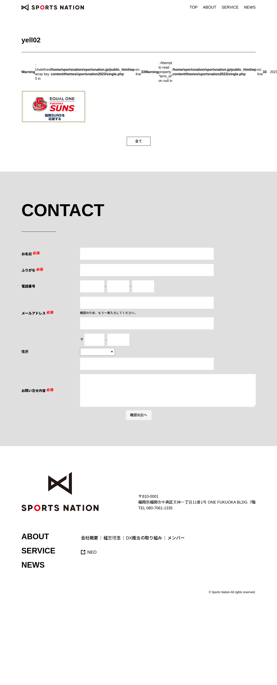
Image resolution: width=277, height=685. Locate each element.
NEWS (250, 7)
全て (138, 141)
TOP (194, 7)
